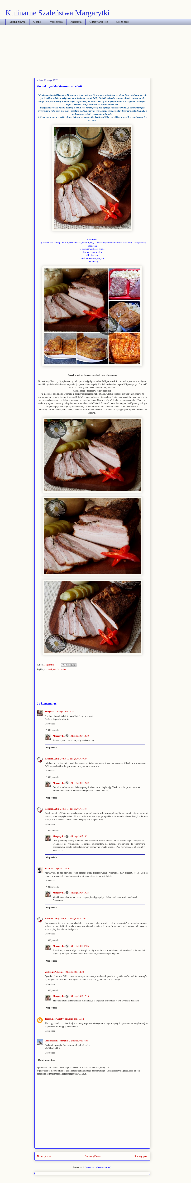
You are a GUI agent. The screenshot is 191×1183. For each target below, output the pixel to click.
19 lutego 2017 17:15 (79, 996)
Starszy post (141, 1156)
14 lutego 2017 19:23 (79, 893)
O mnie (37, 21)
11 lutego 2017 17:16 (64, 711)
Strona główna (17, 21)
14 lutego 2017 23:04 (76, 918)
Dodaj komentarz (46, 1060)
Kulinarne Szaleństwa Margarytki (57, 13)
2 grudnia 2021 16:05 (78, 1041)
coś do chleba (59, 669)
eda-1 (47, 868)
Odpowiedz (50, 724)
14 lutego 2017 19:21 (79, 836)
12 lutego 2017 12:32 (79, 783)
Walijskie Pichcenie (54, 972)
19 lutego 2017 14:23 (74, 972)
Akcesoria (76, 21)
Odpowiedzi (53, 730)
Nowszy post (44, 1156)
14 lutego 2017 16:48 (76, 809)
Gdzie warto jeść (98, 21)
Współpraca (56, 21)
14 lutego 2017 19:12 (60, 868)
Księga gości (122, 21)
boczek (49, 669)
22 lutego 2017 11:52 (74, 1019)
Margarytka (49, 665)
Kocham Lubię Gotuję (55, 759)
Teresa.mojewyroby (54, 1019)
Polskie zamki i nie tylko (56, 1041)
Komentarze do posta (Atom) (98, 1167)
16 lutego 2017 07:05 (79, 946)
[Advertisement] (95, 48)
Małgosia (49, 711)
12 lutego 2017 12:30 (79, 736)
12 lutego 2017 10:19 (76, 759)
